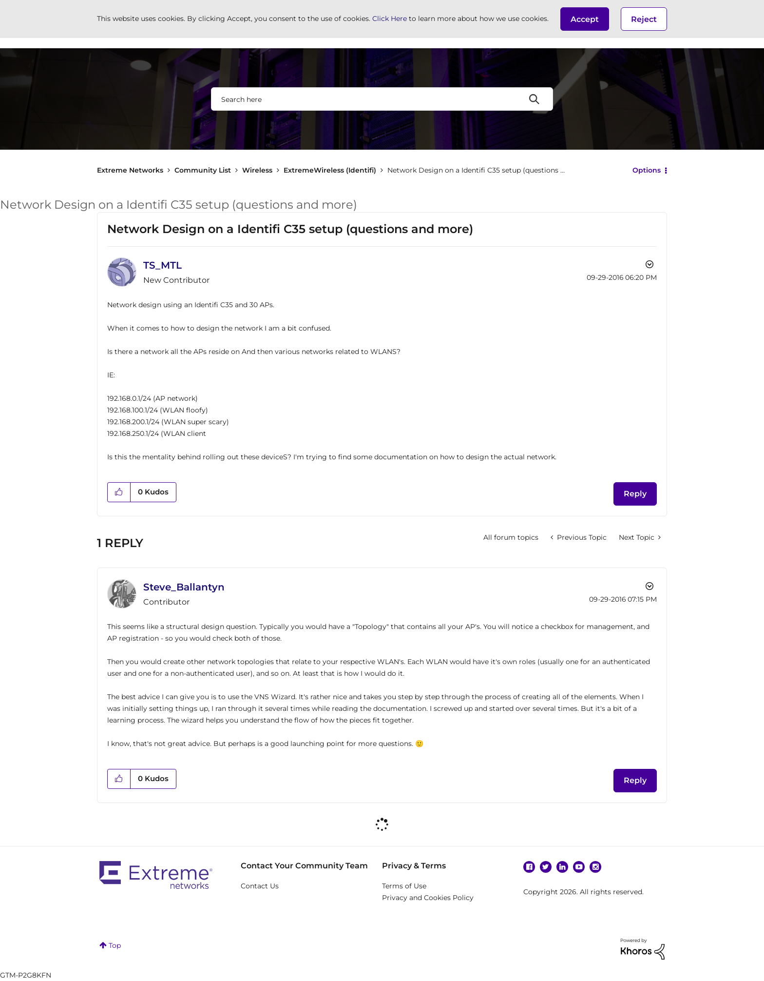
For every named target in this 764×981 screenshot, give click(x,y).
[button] (584, 19)
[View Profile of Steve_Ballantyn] (184, 587)
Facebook (529, 867)
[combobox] (382, 99)
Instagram (595, 867)
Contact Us (260, 886)
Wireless (257, 170)
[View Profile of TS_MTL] (162, 265)
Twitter (546, 867)
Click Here (389, 18)
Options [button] (646, 170)
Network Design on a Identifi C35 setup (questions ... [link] (476, 170)
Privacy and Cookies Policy (428, 897)
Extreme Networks (130, 170)
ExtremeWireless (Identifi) (330, 170)
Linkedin (562, 867)
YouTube (579, 867)
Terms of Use (404, 886)
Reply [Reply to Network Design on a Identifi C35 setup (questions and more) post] (635, 493)
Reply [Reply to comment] (635, 780)
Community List (202, 170)
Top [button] (115, 945)
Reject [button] (644, 19)
